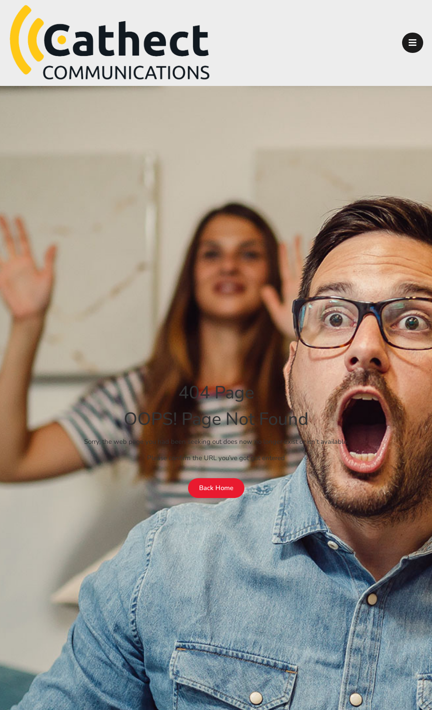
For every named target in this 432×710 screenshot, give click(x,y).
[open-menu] (412, 43)
